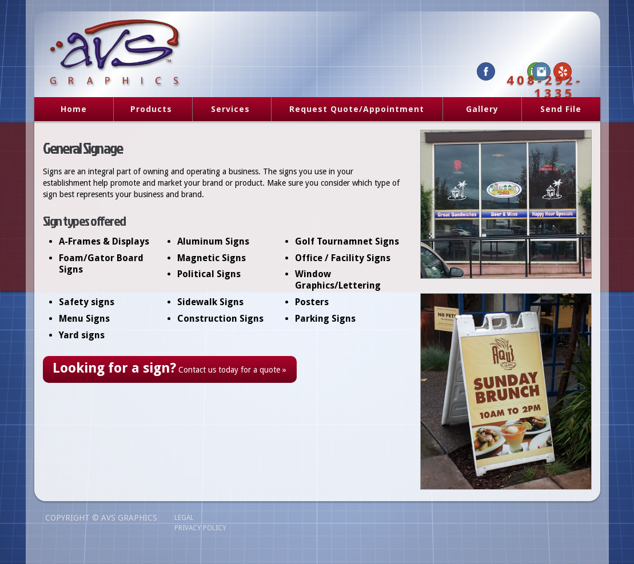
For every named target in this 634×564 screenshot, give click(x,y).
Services (226, 109)
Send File (560, 108)
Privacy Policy (200, 528)
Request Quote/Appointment (356, 108)
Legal (184, 518)
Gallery (482, 108)
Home (74, 108)
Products (147, 109)
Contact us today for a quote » (169, 368)
